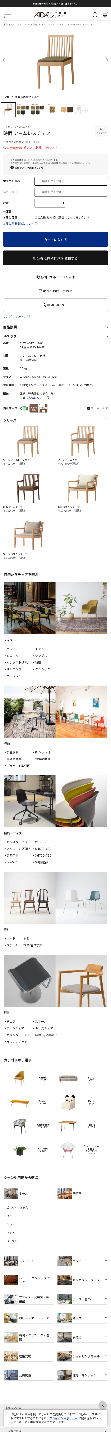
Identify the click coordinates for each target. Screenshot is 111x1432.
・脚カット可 (41, 752)
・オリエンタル (14, 669)
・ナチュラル (12, 676)
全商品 (34, 24)
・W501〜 (39, 842)
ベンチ (11, 1232)
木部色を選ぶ (11, 181)
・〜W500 (10, 862)
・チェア (9, 1021)
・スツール (39, 1021)
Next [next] (107, 59)
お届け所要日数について (18, 223)
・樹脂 (24, 938)
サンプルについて (14, 316)
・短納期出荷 (41, 759)
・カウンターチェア (17, 1035)
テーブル (12, 1241)
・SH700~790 (41, 855)
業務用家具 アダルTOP (14, 24)
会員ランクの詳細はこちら (29, 167)
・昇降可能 (11, 855)
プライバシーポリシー (63, 1418)
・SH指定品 (40, 862)
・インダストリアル (17, 662)
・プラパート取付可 (17, 766)
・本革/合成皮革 (31, 945)
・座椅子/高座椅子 (44, 1035)
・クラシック (41, 669)
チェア (62, 24)
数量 (6, 203)
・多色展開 (11, 752)
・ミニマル (11, 656)
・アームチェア (14, 1028)
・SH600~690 (41, 849)
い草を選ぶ (10, 192)
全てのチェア (48, 24)
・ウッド (9, 938)
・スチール (11, 945)
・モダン (38, 649)
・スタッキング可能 (17, 849)
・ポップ (9, 649)
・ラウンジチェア (15, 1042)
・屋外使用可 (12, 759)
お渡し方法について (32, 398)
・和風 (36, 662)
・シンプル (39, 656)
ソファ (11, 1224)
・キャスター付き (15, 842)
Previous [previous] (3, 59)
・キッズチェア (42, 1028)
